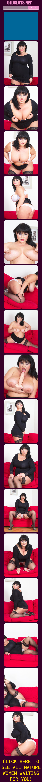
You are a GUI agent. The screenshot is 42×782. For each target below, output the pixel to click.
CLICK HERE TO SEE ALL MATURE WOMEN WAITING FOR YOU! (21, 770)
